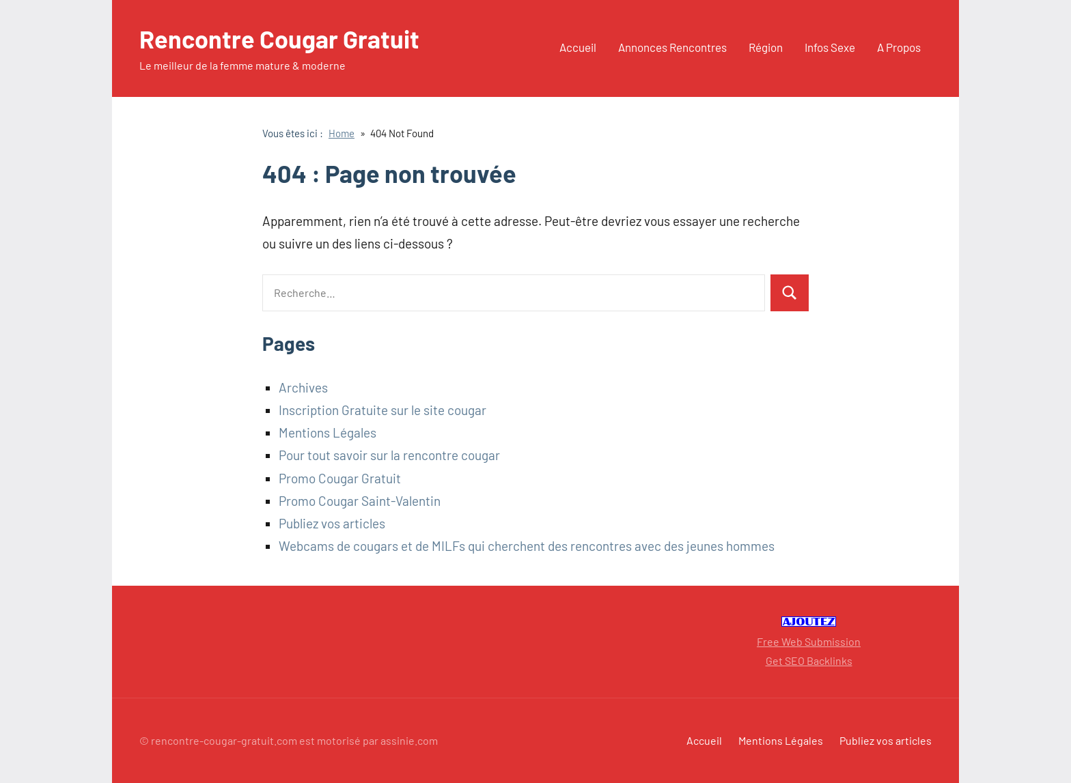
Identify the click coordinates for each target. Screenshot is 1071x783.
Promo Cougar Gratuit (340, 478)
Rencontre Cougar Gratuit (279, 38)
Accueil (577, 47)
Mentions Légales (327, 432)
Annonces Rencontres (672, 47)
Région (766, 47)
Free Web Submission (809, 641)
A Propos (899, 47)
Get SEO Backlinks (809, 660)
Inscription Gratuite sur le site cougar (382, 410)
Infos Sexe (830, 47)
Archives (303, 387)
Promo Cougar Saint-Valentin (360, 501)
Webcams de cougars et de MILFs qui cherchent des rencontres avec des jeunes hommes (527, 546)
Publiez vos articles (332, 523)
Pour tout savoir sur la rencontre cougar (389, 455)
